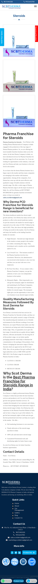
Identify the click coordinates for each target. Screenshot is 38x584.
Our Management (19, 509)
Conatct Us (18, 518)
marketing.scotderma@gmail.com (20, 540)
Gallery (17, 513)
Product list (29, 552)
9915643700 (29, 2)
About (17, 506)
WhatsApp (6, 580)
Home (17, 503)
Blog (16, 515)
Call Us (31, 580)
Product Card (18, 581)
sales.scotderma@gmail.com (12, 197)
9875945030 (8, 2)
